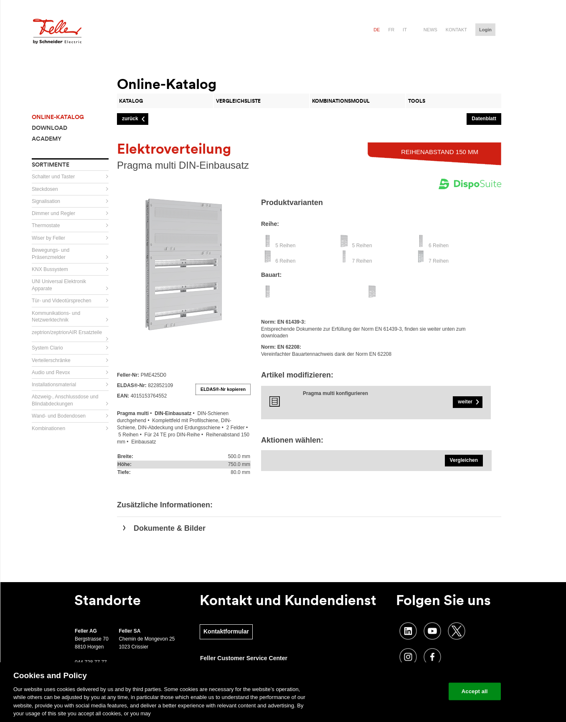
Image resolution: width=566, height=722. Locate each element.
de (376, 29)
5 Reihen (285, 245)
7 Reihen (362, 261)
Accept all (475, 691)
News (430, 29)
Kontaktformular (226, 631)
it (405, 29)
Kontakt (456, 29)
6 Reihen (439, 245)
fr (391, 29)
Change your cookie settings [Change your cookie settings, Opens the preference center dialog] (403, 691)
